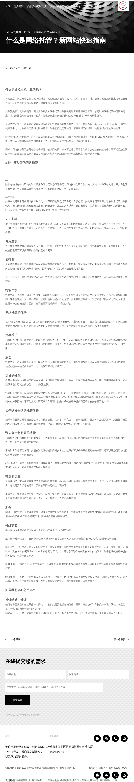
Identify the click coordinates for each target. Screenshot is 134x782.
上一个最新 (14, 639)
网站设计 (57, 149)
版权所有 (93, 768)
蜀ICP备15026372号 (118, 768)
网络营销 (75, 6)
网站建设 (40, 124)
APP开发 (88, 6)
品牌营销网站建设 (36, 6)
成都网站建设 (23, 780)
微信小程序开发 (58, 6)
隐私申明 (103, 768)
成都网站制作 (52, 780)
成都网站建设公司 (69, 780)
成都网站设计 (38, 780)
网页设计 (40, 613)
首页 (7, 6)
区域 (85, 768)
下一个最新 (119, 639)
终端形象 (101, 6)
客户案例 (18, 6)
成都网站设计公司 (88, 780)
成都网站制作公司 (108, 780)
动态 (112, 6)
